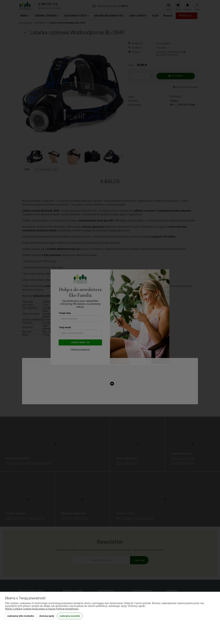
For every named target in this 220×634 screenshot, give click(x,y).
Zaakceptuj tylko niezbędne (20, 616)
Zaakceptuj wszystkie (69, 616)
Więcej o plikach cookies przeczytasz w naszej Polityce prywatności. (42, 608)
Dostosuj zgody (46, 616)
